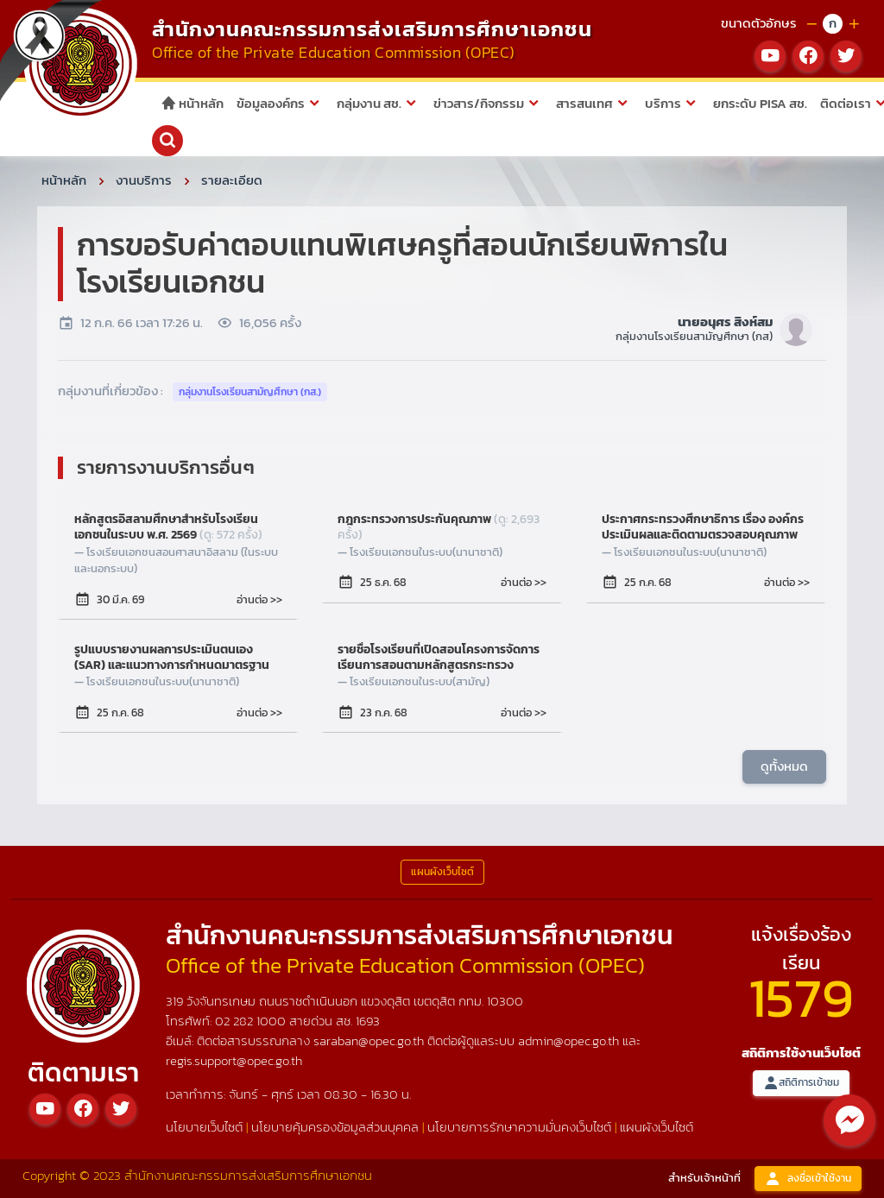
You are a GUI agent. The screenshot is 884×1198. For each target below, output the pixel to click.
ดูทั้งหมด (784, 766)
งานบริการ (144, 180)
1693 (368, 1021)
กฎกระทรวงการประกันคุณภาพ (439, 527)
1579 (801, 997)
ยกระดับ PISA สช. (760, 103)
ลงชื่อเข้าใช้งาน (808, 1178)
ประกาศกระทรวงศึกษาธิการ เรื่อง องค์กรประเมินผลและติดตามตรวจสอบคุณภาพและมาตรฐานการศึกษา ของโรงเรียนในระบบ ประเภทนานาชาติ (703, 527)
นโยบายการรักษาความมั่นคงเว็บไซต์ (519, 1127)
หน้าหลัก (192, 103)
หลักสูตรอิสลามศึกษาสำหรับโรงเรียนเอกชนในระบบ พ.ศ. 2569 (168, 527)
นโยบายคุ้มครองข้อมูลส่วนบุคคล (335, 1127)
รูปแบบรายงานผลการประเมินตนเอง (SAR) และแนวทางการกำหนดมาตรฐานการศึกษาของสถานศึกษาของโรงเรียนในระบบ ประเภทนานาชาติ (174, 657)
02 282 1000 (252, 1021)
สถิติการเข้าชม (801, 1083)
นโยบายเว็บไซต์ (204, 1127)
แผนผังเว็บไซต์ (656, 1127)
